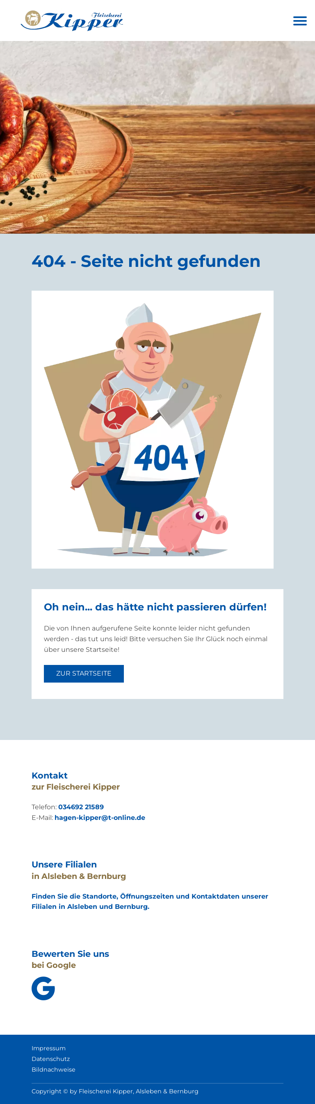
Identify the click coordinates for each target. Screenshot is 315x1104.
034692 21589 (81, 807)
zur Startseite (84, 673)
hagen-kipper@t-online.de (100, 818)
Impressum (49, 1048)
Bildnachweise (53, 1069)
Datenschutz (51, 1059)
